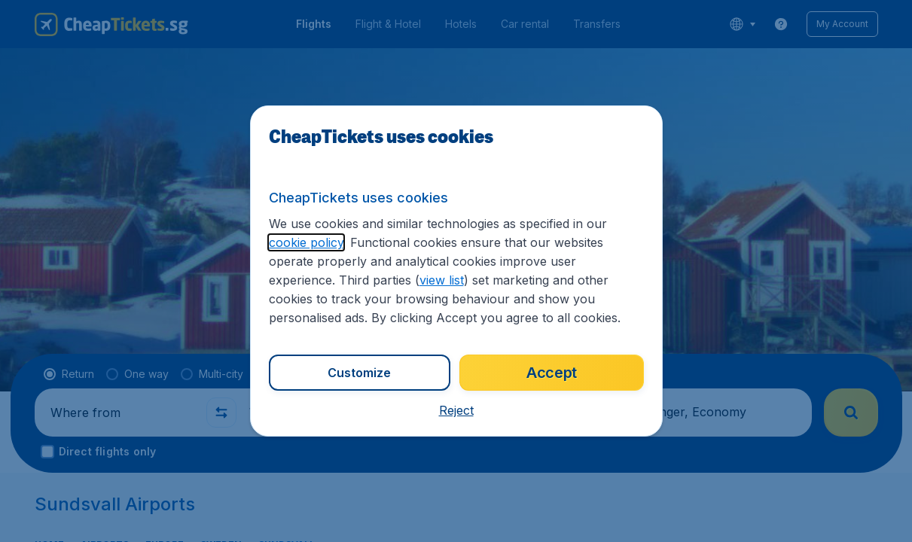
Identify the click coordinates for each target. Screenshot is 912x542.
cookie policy (306, 242)
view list (441, 280)
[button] (456, 410)
